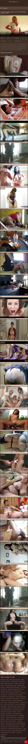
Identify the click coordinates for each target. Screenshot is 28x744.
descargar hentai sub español (16, 689)
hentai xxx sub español (12, 715)
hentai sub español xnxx (14, 706)
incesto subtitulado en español (14, 719)
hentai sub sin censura (6, 709)
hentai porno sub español (13, 698)
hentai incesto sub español (8, 696)
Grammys (8, 38)
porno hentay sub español (19, 730)
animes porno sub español (13, 687)
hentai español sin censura (15, 694)
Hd (12, 38)
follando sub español (6, 691)
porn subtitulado (11, 723)
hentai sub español (9, 704)
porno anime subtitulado (12, 724)
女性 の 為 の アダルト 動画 (20, 741)
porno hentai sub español (15, 728)
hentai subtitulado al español (9, 711)
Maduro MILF (17, 38)
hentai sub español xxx (18, 708)
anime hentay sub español (18, 681)
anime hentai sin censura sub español (10, 679)
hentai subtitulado (18, 709)
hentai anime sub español (12, 693)
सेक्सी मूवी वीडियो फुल (4, 739)
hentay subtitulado (11, 717)
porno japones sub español (8, 732)
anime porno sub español (7, 683)
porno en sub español (14, 726)
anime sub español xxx (10, 685)
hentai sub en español (14, 702)
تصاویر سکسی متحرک (13, 739)
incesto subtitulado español (8, 721)
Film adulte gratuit (8, 741)
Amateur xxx (3, 38)
